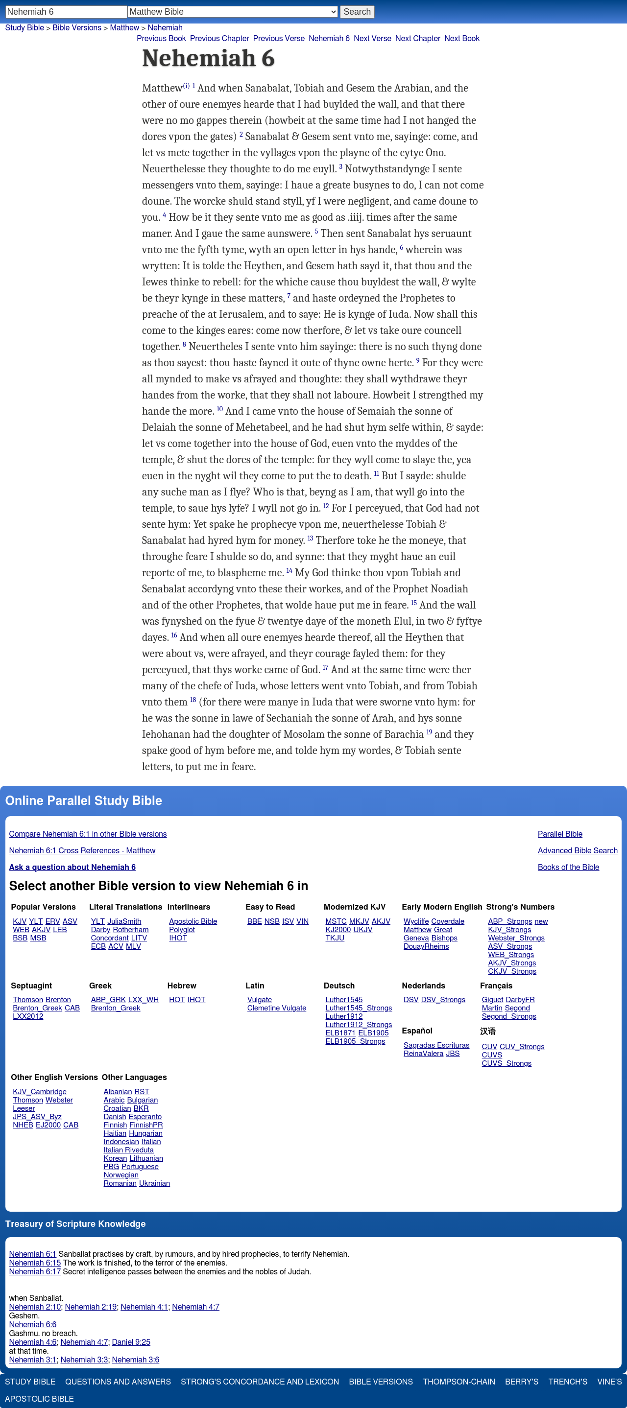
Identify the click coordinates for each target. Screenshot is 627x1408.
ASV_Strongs (510, 946)
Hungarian (146, 1133)
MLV (133, 946)
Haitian (115, 1133)
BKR (141, 1108)
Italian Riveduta (129, 1150)
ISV (288, 921)
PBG (112, 1167)
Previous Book (161, 39)
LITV (139, 938)
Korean (115, 1158)
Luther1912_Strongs (359, 1025)
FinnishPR (146, 1125)
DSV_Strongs (443, 1000)
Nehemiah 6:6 (33, 1325)
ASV (70, 921)
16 (174, 635)
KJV (19, 921)
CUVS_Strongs (507, 1063)
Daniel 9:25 (131, 1342)
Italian (151, 1142)
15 (414, 603)
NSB (272, 921)
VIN (302, 921)
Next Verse (372, 39)
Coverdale (448, 921)
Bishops (445, 938)
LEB (60, 930)
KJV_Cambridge (40, 1092)
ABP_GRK (108, 1000)
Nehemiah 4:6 (33, 1342)
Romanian (120, 1183)
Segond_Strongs (509, 1016)
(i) (186, 86)
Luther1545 (344, 1000)
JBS (452, 1053)
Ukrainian (154, 1183)
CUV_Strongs (522, 1047)
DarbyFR (520, 1000)
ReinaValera (423, 1053)
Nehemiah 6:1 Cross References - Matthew (82, 851)
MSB (38, 938)
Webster (59, 1100)
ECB (98, 946)
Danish (115, 1117)
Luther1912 (344, 1016)
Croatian (117, 1108)
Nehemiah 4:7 (195, 1307)
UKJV (363, 930)
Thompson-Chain (459, 1382)
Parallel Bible (560, 834)
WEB (21, 930)
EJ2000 (48, 1125)
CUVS (492, 1055)
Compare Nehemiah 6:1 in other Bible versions (88, 834)
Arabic (114, 1100)
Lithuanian (146, 1158)
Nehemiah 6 (329, 39)
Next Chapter (417, 39)
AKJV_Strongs (512, 963)
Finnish (115, 1125)
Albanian (118, 1092)
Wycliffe (416, 921)
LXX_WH (143, 1000)
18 (193, 700)
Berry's (521, 1382)
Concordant (110, 938)
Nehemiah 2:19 (91, 1307)
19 (429, 732)
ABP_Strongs (510, 921)
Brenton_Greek (37, 1008)
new (541, 921)
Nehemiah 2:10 (35, 1307)
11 (376, 473)
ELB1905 (374, 1033)
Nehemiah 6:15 (35, 1263)
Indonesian (122, 1142)
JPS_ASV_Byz (37, 1117)
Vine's (610, 1382)
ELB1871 (341, 1033)
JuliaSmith (124, 921)
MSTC (336, 921)
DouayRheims (426, 946)
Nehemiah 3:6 (135, 1360)
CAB (72, 1008)
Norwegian (121, 1175)
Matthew (418, 930)
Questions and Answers (118, 1382)
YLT (36, 921)
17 (326, 667)
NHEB (23, 1125)
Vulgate (259, 1000)
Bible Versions (76, 28)
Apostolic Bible (39, 1399)
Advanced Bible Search (578, 851)
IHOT (178, 938)
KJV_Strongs (509, 930)
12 (326, 506)
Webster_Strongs (516, 938)
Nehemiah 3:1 (33, 1360)
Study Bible (24, 28)
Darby (101, 930)
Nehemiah (165, 28)
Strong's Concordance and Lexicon (260, 1382)
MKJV (359, 921)
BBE (254, 921)
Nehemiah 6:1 (33, 1254)
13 (311, 538)
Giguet (493, 1000)
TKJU (335, 938)
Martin (492, 1008)
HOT (177, 1000)
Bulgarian (142, 1100)
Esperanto (145, 1117)
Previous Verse (279, 39)
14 (289, 570)
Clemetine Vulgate (276, 1008)
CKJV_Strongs (512, 971)
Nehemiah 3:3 (84, 1360)
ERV (53, 921)
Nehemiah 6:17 (35, 1272)
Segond (517, 1008)
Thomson (28, 1000)
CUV (490, 1047)
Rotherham (130, 930)
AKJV (41, 930)
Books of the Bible (569, 867)
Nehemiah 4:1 (144, 1307)
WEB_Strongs (511, 955)
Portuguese (140, 1167)
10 (220, 409)
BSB (20, 938)
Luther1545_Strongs (359, 1008)
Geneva (416, 938)
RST (142, 1092)
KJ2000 (338, 930)
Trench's (567, 1382)
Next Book (462, 39)
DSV (411, 1000)
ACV (115, 946)
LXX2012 (28, 1016)
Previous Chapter (219, 39)
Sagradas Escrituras (436, 1045)
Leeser (24, 1108)
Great (443, 930)
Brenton (58, 1000)
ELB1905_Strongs (356, 1041)
